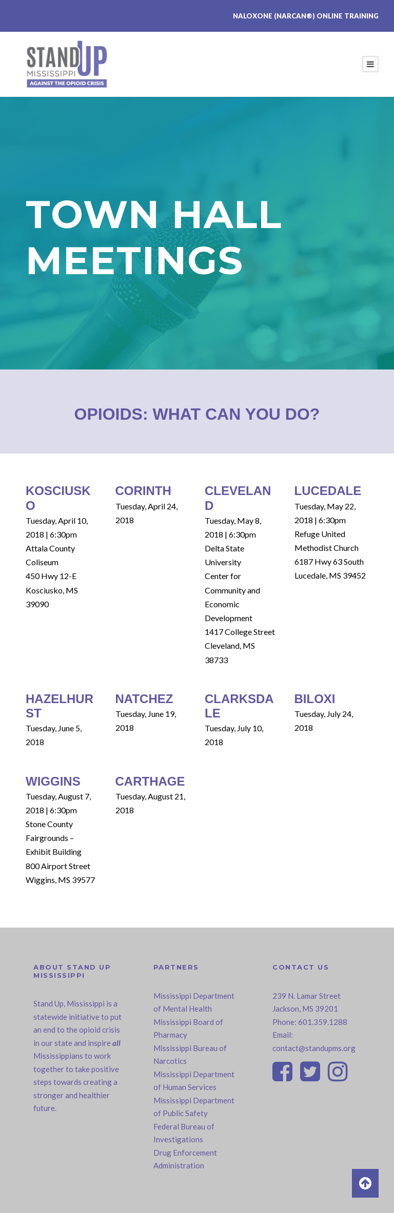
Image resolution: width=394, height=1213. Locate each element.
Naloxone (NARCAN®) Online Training (306, 16)
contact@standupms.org (314, 1048)
